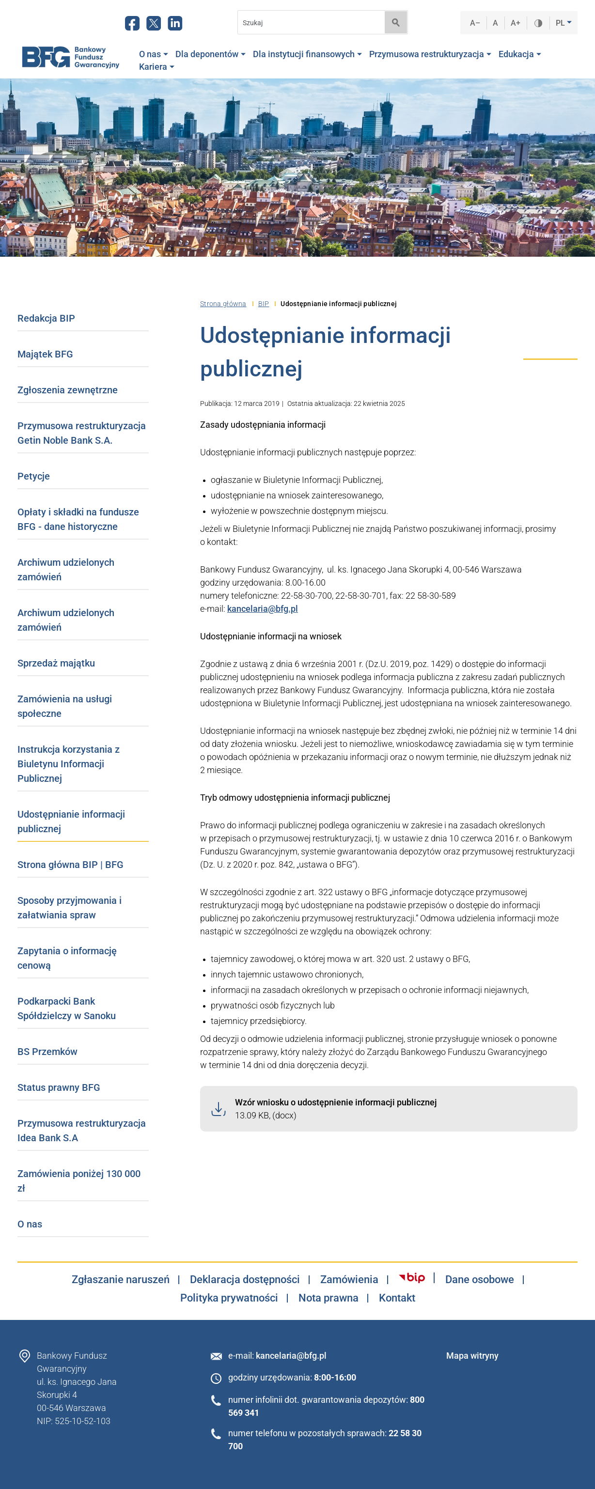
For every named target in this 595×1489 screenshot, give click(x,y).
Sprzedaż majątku (56, 663)
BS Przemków (47, 1051)
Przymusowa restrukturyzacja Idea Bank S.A (81, 1130)
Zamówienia (349, 1279)
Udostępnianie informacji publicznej (71, 821)
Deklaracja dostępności (245, 1279)
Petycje (33, 476)
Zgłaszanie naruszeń (121, 1279)
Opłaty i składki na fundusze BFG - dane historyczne (78, 519)
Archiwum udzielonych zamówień (65, 570)
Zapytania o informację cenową (67, 958)
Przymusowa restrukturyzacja (430, 54)
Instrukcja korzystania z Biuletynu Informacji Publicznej (68, 764)
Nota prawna (328, 1298)
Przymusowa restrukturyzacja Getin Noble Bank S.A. (81, 433)
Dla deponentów (210, 54)
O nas (153, 54)
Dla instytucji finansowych (307, 54)
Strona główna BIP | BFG (70, 864)
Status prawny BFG (58, 1087)
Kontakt (397, 1298)
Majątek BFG (45, 354)
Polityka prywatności (229, 1298)
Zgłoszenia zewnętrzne (67, 390)
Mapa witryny (472, 1355)
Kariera (156, 67)
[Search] (308, 22)
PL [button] (561, 23)
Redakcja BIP (46, 318)
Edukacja (520, 54)
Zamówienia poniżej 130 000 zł (79, 1181)
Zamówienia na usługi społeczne (64, 706)
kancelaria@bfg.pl (262, 609)
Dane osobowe (479, 1279)
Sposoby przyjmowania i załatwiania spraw (69, 908)
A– (475, 23)
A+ (516, 23)
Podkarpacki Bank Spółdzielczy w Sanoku (66, 1008)
